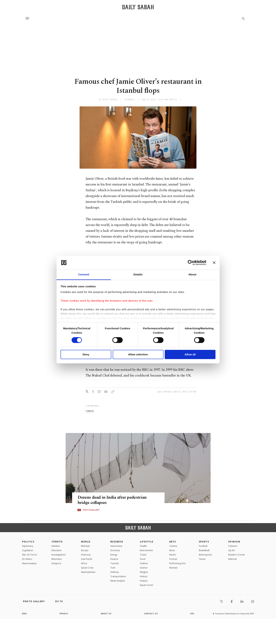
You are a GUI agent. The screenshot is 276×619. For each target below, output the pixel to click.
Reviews (173, 567)
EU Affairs (27, 559)
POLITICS (28, 541)
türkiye (90, 411)
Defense (114, 572)
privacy (64, 613)
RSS (192, 613)
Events (172, 554)
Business (116, 541)
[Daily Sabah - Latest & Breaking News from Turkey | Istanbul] (138, 7)
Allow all (190, 354)
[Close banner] (214, 262)
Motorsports (205, 554)
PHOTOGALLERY (91, 510)
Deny (86, 354)
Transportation (118, 576)
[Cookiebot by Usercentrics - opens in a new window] (190, 262)
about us (106, 613)
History (143, 576)
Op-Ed (231, 550)
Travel (143, 554)
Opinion (234, 541)
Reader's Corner (236, 554)
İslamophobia (88, 572)
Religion (144, 572)
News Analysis (29, 563)
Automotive (116, 546)
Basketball (204, 550)
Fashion (144, 563)
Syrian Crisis (87, 567)
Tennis (202, 559)
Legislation (27, 550)
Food (142, 559)
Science (144, 567)
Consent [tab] (83, 274)
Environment (146, 550)
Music (172, 550)
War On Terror (29, 554)
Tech (112, 567)
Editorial (232, 559)
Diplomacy (27, 546)
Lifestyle (146, 541)
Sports (204, 541)
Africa (84, 563)
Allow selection (138, 354)
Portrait (173, 559)
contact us (151, 613)
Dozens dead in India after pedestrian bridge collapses (114, 500)
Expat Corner (146, 585)
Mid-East (85, 546)
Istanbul (55, 546)
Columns (232, 546)
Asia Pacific (86, 559)
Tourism (114, 563)
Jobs (24, 613)
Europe (84, 550)
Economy (115, 550)
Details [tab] (138, 274)
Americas (86, 554)
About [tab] (192, 274)
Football (203, 546)
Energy (113, 554)
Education (56, 550)
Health (143, 546)
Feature (144, 580)
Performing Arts (177, 563)
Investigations (58, 554)
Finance (114, 559)
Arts (172, 541)
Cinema (173, 546)
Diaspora (56, 563)
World (86, 541)
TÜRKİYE (57, 541)
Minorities (56, 559)
